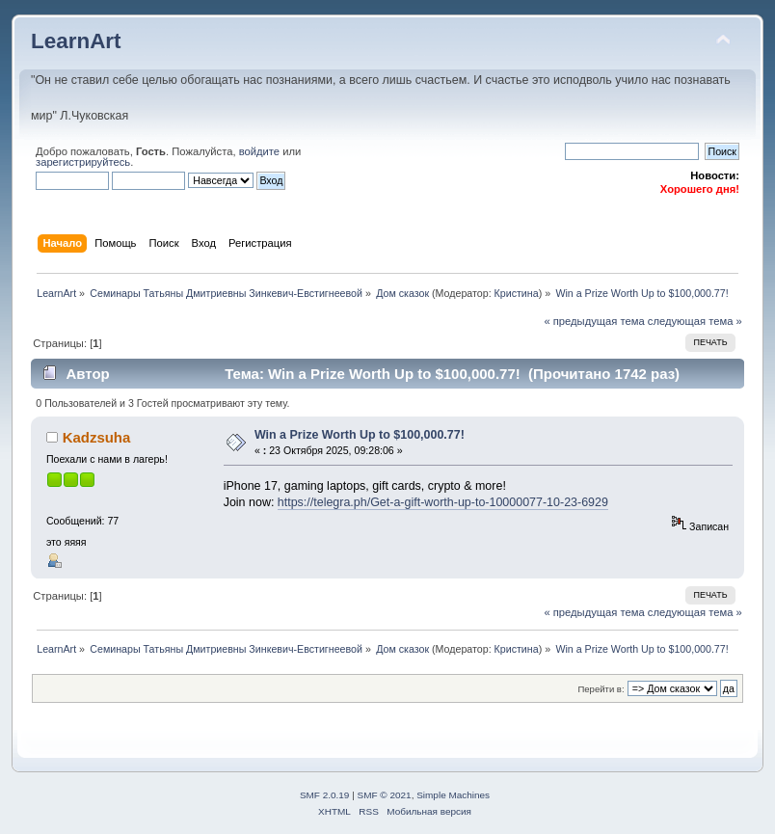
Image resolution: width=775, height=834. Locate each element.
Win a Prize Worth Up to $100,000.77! (359, 435)
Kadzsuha (97, 437)
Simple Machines (453, 795)
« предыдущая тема (594, 321)
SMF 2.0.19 (325, 795)
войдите (259, 151)
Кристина (516, 293)
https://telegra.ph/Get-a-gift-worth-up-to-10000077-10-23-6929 (443, 502)
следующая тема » (695, 321)
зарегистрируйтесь (83, 162)
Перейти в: (600, 689)
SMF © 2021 (385, 795)
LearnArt (76, 41)
